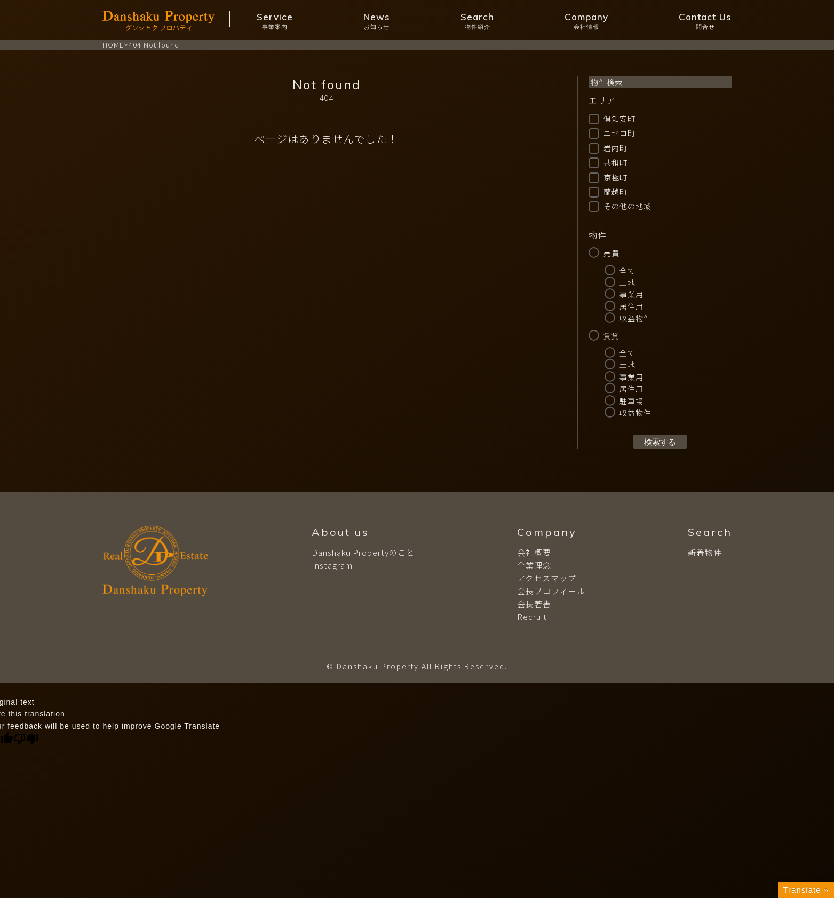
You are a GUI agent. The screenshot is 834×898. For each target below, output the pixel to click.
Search (477, 21)
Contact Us (705, 21)
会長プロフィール (551, 590)
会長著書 (534, 603)
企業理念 (534, 565)
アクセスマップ (546, 578)
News (376, 21)
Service (275, 21)
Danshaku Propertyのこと (363, 552)
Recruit (532, 616)
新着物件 (705, 552)
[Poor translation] (26, 739)
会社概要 (534, 552)
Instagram (332, 565)
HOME (113, 45)
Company (586, 21)
